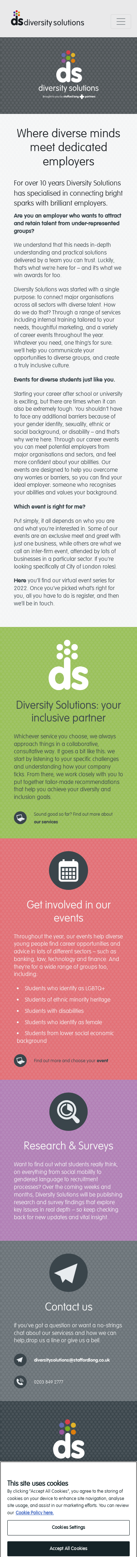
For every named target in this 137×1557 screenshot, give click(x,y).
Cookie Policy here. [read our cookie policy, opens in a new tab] (35, 1517)
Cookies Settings (68, 1532)
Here (20, 580)
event (102, 1061)
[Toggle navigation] (121, 21)
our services (46, 822)
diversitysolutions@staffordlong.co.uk (72, 1360)
